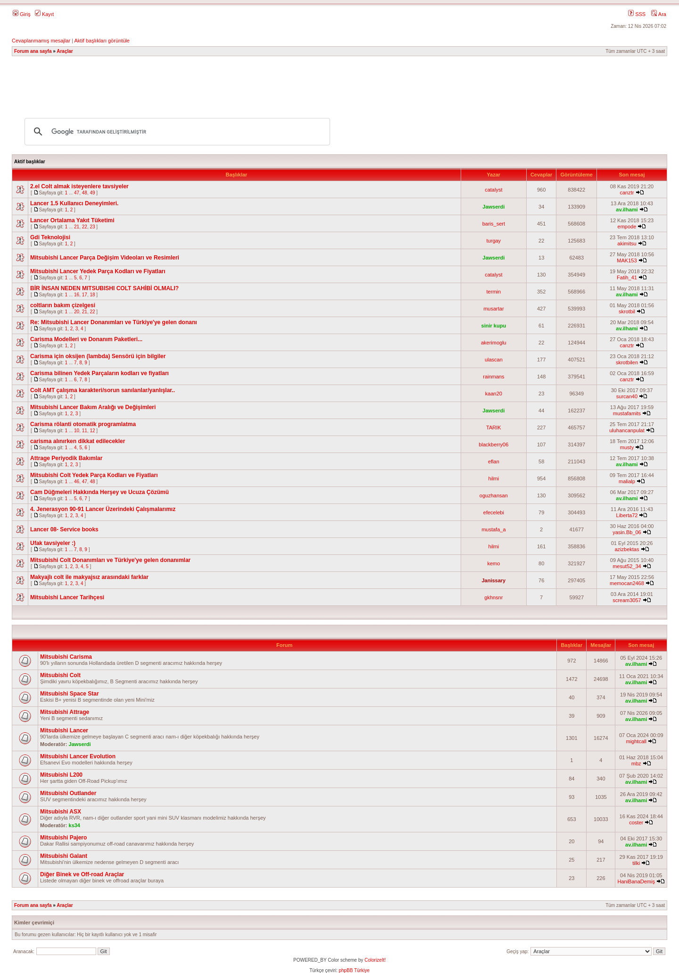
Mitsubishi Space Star (69, 693)
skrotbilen (627, 362)
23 (92, 226)
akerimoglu (493, 342)
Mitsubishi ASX (60, 811)
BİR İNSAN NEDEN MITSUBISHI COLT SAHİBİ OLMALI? (104, 288)
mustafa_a (493, 529)
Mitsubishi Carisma (66, 657)
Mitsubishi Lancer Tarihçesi (67, 597)
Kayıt (44, 14)
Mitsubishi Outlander (68, 793)
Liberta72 (627, 515)
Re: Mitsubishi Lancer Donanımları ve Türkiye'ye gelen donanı (113, 322)
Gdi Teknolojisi (50, 237)
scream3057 (627, 600)
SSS (637, 14)
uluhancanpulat (627, 430)
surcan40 (627, 396)
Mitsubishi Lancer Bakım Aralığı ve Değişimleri (93, 407)
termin (494, 291)
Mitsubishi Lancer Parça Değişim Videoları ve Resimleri (104, 257)
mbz (636, 763)
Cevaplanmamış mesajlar (41, 40)
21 (76, 226)
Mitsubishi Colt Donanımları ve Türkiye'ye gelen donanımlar (110, 560)
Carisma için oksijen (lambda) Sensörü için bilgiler (98, 356)
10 (76, 430)
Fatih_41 (627, 277)
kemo (493, 563)
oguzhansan (494, 495)
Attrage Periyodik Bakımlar (66, 458)
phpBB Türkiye (354, 970)
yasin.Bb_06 (627, 532)
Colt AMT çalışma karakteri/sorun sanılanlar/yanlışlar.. (102, 390)
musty (627, 447)
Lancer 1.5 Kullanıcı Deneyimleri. (74, 203)
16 (76, 294)
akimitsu (626, 243)
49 (92, 192)
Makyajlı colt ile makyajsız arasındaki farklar (89, 577)
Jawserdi (493, 207)
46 (76, 481)
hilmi (494, 478)
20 (76, 311)
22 (84, 226)
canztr (627, 192)
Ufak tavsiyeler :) (52, 543)
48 (84, 192)
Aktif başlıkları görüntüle (101, 40)
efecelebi (493, 512)
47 (76, 192)
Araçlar (65, 51)
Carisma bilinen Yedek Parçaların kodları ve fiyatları (99, 373)
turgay (494, 240)
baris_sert (493, 223)
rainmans (493, 376)
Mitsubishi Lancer (64, 730)
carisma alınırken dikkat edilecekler (77, 441)
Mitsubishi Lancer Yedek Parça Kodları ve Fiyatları (98, 271)
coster (636, 822)
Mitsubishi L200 (61, 775)
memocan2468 (627, 583)
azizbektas (626, 549)
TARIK (493, 427)
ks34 (74, 825)
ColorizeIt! (375, 960)
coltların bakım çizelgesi (62, 305)
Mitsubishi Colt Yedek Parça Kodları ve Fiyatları (94, 475)
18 (92, 294)
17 (84, 294)
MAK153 (627, 260)
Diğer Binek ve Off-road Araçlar (82, 874)
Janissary (493, 580)
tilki (636, 863)
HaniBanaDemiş (635, 881)
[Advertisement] (339, 82)
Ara (658, 14)
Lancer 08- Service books (64, 529)
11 (84, 430)
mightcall (636, 741)
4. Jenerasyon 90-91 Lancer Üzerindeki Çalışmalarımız (102, 509)
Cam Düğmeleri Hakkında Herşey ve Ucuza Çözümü (99, 492)
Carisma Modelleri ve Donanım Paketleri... (86, 339)
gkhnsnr (493, 597)
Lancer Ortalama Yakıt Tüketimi (72, 220)
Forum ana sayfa (32, 51)
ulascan (494, 359)
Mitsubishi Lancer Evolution (78, 756)
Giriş (22, 14)
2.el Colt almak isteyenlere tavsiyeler (79, 186)
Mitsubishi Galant (63, 856)
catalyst (493, 190)
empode (627, 226)
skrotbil (627, 311)
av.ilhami (627, 209)
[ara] (175, 131)
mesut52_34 (627, 566)
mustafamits (627, 413)
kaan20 (493, 393)
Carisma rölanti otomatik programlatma (83, 424)
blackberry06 (493, 444)
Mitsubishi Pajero (63, 837)
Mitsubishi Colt (60, 675)
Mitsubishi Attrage (64, 712)
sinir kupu (493, 325)
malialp (627, 481)
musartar (493, 308)
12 (92, 430)
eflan (493, 461)
